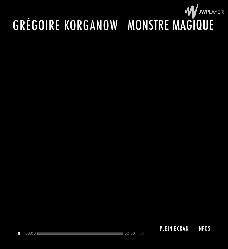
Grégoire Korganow (65, 25)
